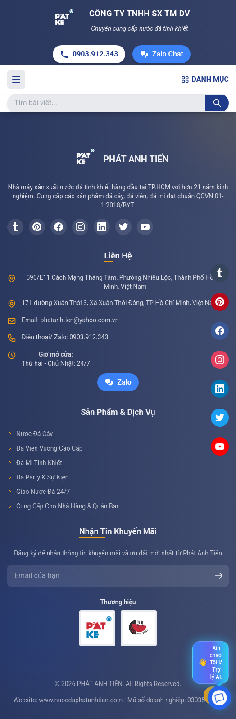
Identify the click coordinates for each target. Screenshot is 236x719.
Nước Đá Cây (30, 433)
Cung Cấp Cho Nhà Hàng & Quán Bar (62, 506)
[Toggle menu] (16, 79)
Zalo (118, 382)
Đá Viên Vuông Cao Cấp (45, 448)
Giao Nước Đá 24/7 (38, 491)
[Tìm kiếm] (217, 103)
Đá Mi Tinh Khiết (34, 462)
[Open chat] (219, 698)
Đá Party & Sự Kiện (38, 477)
